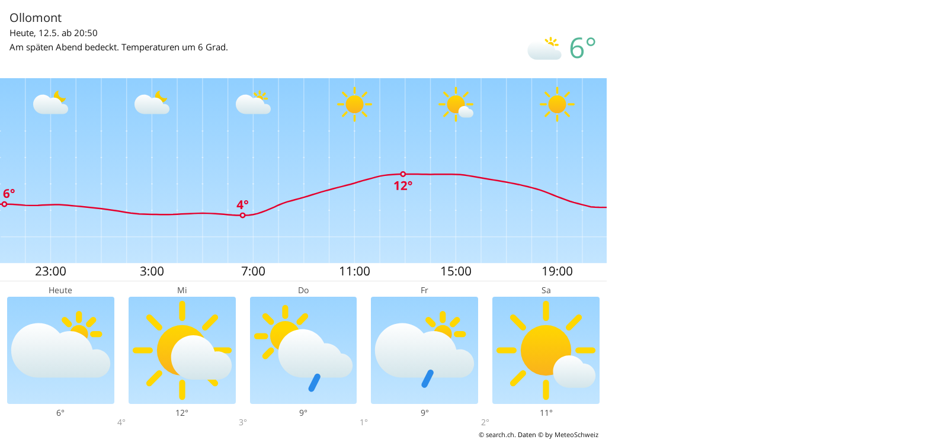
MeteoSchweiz (576, 434)
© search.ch (496, 434)
